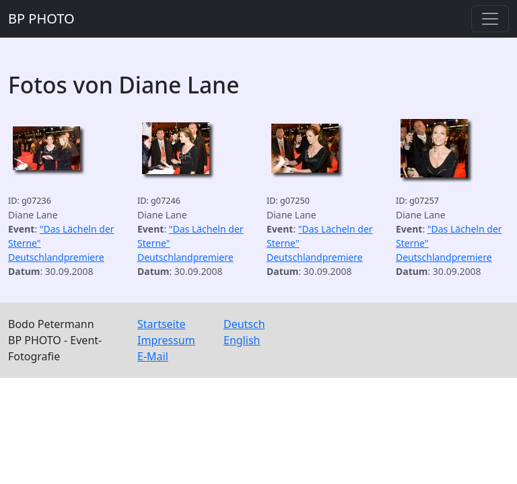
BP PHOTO (41, 18)
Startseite (161, 324)
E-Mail (152, 356)
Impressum (166, 340)
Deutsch (244, 324)
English (241, 340)
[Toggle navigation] (490, 18)
